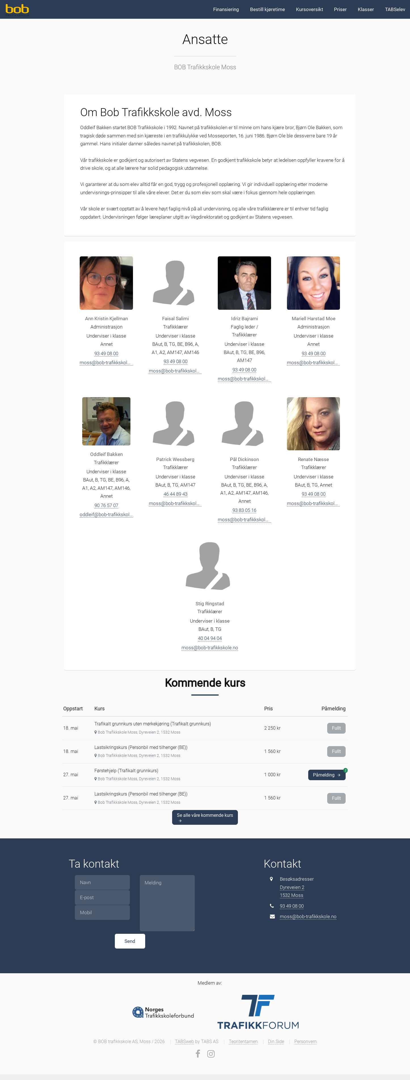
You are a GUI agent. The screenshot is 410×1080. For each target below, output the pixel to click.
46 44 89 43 (175, 494)
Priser (340, 9)
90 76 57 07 (106, 505)
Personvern (305, 1041)
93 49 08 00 (106, 353)
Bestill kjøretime (267, 9)
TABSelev (395, 9)
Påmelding (329, 774)
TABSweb (184, 1041)
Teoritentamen (243, 1041)
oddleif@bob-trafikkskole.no (109, 514)
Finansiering (226, 9)
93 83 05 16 (244, 510)
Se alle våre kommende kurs (205, 818)
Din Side (276, 1041)
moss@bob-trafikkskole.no (108, 362)
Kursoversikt (309, 9)
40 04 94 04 (210, 638)
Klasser (366, 9)
